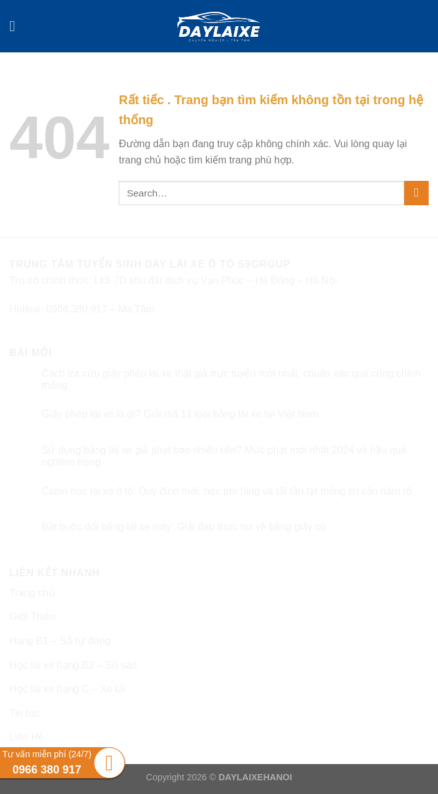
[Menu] (16, 26)
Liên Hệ (26, 737)
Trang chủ (32, 593)
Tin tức (25, 713)
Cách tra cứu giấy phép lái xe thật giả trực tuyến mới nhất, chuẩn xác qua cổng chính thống (231, 379)
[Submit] (416, 193)
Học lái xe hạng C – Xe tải (67, 689)
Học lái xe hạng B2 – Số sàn (73, 665)
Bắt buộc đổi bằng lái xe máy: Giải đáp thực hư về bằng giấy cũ (184, 526)
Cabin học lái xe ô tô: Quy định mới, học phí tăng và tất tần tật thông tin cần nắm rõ (227, 491)
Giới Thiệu (32, 616)
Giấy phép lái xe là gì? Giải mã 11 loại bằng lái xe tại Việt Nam (180, 414)
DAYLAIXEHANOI (255, 777)
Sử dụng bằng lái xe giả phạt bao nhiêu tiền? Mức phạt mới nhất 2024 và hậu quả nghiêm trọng (224, 456)
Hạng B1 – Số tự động (60, 641)
